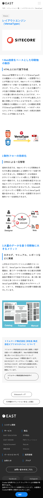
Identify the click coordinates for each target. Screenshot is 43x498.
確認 (19, 494)
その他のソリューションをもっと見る (19, 401)
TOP (3, 8)
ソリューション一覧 (13, 8)
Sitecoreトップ (20, 394)
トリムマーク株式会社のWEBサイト (19, 376)
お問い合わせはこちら (21, 469)
